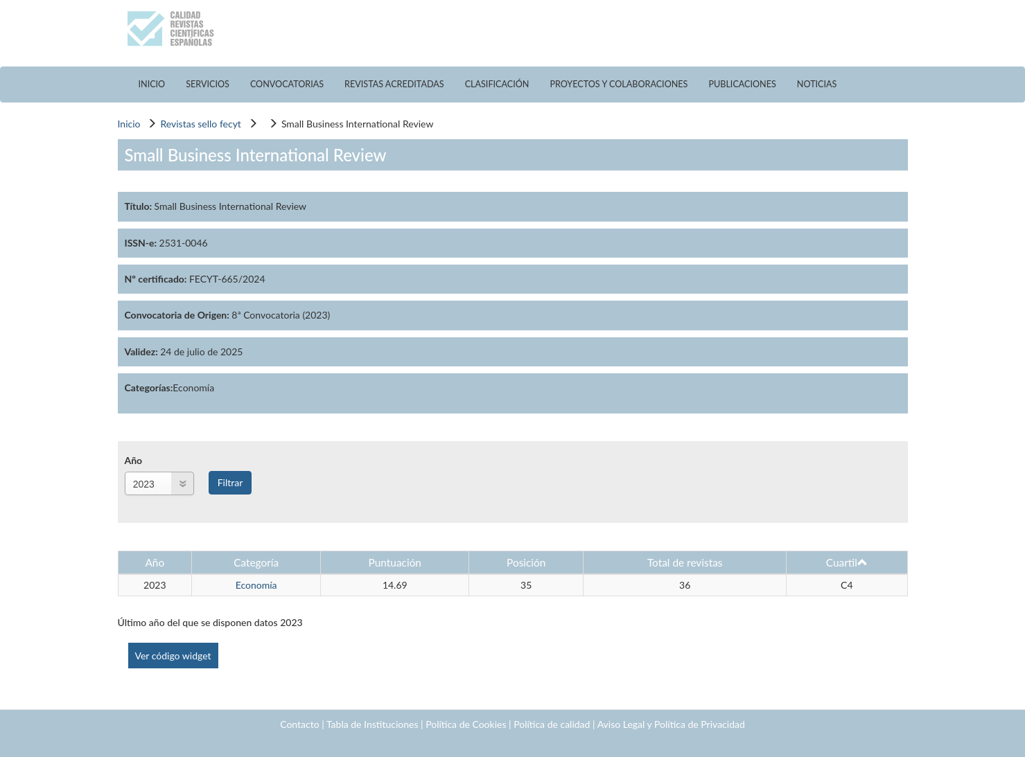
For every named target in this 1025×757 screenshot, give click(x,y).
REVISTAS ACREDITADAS (394, 84)
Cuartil (847, 562)
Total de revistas (685, 562)
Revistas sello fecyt (200, 124)
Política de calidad (552, 724)
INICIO (152, 84)
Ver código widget (173, 655)
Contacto (299, 724)
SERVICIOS (207, 84)
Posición (526, 562)
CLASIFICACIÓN (497, 84)
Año (134, 460)
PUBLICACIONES (742, 84)
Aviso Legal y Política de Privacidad (671, 724)
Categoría (256, 562)
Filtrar (230, 482)
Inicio (129, 124)
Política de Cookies (466, 724)
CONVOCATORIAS (287, 84)
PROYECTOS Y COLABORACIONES (618, 84)
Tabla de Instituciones (372, 724)
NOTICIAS (817, 84)
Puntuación (395, 562)
